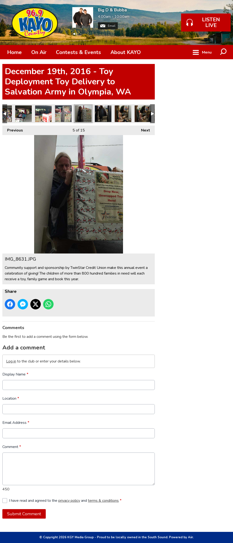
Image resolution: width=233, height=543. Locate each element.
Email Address (15, 422)
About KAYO (125, 52)
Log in (11, 361)
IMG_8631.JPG (83, 113)
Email (107, 26)
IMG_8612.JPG (23, 113)
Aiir (190, 537)
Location (10, 398)
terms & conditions (103, 500)
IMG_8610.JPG (63, 113)
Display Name (15, 374)
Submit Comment (24, 514)
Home (14, 52)
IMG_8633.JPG (143, 113)
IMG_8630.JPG (103, 113)
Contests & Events (78, 52)
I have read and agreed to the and (65, 500)
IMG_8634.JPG (123, 113)
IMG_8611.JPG (43, 113)
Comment (11, 446)
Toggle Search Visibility (223, 52)
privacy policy (69, 500)
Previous (12, 129)
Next (143, 129)
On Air (38, 52)
